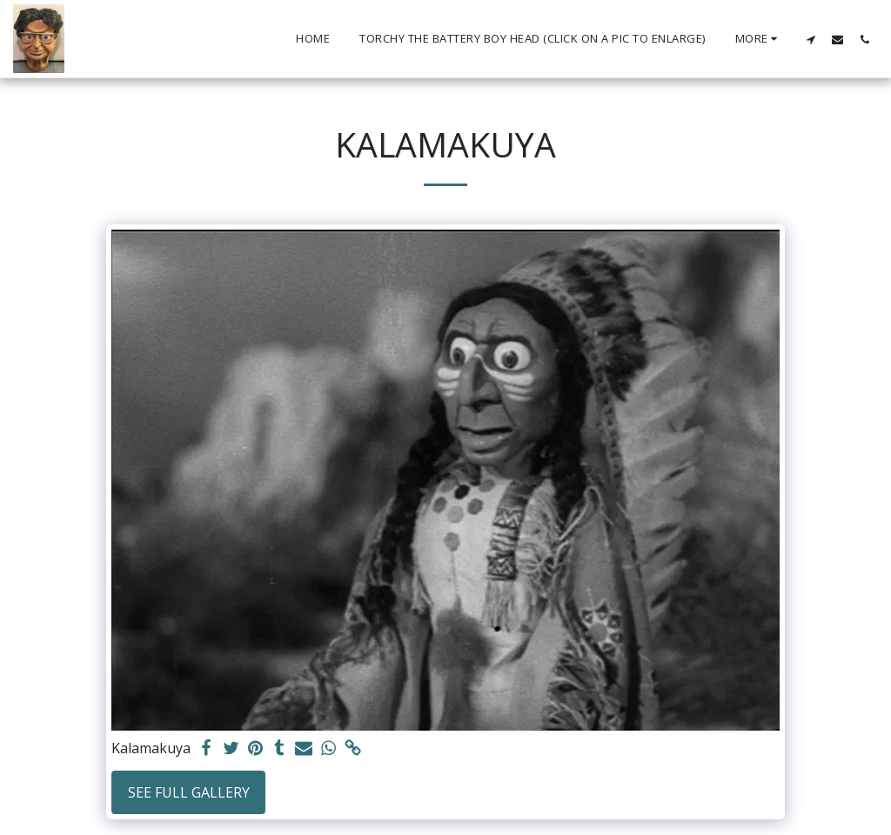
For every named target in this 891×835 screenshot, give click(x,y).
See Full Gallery (189, 792)
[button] (810, 39)
